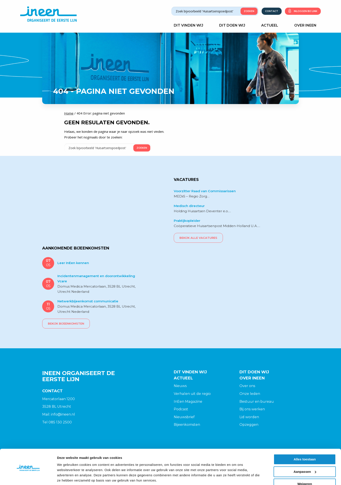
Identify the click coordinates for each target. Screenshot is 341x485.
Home (69, 113)
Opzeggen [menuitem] (248, 424)
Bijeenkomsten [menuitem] (187, 424)
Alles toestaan (305, 443)
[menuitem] (203, 386)
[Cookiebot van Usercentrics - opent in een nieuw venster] (28, 476)
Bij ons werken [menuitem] (252, 409)
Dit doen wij (234, 25)
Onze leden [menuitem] (249, 393)
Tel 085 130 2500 (57, 422)
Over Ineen (307, 25)
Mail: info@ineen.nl (58, 414)
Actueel (271, 25)
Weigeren (304, 468)
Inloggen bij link (305, 10)
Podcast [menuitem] (181, 409)
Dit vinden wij (190, 25)
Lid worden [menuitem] (249, 417)
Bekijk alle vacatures (198, 237)
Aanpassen (305, 456)
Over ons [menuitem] (247, 386)
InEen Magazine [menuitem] (188, 401)
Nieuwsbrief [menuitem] (184, 417)
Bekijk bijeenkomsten (66, 323)
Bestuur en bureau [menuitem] (256, 401)
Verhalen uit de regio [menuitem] (192, 393)
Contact (271, 10)
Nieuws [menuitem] (180, 386)
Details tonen (67, 476)
